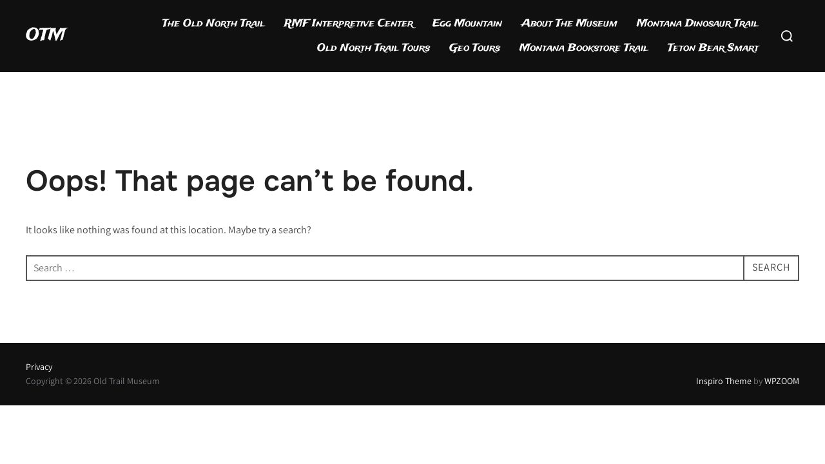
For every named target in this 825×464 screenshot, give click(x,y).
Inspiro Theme (724, 381)
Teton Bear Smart (713, 48)
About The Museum (569, 23)
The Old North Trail (213, 23)
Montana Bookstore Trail (583, 48)
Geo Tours (474, 48)
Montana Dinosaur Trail (698, 23)
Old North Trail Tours (373, 48)
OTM (46, 35)
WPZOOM (781, 381)
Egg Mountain (467, 23)
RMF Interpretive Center (348, 23)
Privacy (39, 366)
